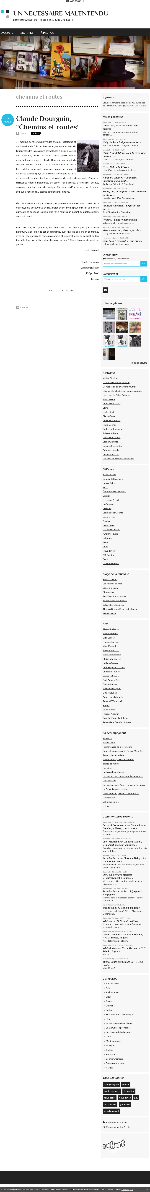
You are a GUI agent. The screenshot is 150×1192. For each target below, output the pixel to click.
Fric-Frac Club (109, 780)
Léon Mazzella (111, 841)
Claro (105, 407)
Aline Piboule (109, 613)
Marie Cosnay (109, 424)
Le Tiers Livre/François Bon (116, 382)
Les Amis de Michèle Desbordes (118, 458)
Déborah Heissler (111, 450)
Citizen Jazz (108, 592)
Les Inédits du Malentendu (119, 1032)
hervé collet (109, 1097)
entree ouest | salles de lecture (118, 759)
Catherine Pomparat (113, 429)
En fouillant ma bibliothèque (119, 1014)
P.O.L (105, 487)
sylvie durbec (110, 948)
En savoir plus (127, 1189)
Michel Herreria (110, 633)
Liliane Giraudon (111, 441)
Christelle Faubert (111, 671)
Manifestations (113, 1041)
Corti (105, 559)
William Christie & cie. (113, 605)
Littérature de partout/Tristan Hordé (121, 793)
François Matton (111, 642)
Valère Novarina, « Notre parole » (122, 230)
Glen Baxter (108, 637)
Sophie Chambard (114, 1058)
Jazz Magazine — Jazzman (115, 596)
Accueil (7, 32)
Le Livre (106, 806)
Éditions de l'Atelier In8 (114, 491)
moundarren (125, 1097)
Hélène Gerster (110, 663)
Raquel (106, 705)
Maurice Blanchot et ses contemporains (122, 391)
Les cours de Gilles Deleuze (116, 395)
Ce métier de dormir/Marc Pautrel (119, 386)
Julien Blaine (109, 399)
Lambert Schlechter (112, 446)
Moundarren (109, 550)
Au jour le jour (113, 992)
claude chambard (112, 934)
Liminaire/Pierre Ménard (114, 772)
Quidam (106, 521)
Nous (105, 542)
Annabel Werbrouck (112, 701)
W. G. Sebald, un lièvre (127, 907)
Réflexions (111, 1054)
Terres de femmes (112, 763)
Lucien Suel (108, 412)
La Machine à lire (111, 801)
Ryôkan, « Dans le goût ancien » (121, 219)
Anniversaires (112, 983)
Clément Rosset (111, 454)
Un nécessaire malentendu (60, 13)
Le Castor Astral (111, 500)
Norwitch (107, 768)
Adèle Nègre (109, 709)
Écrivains (110, 1005)
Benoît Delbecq (110, 579)
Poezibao (107, 738)
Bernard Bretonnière (114, 825)
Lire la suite (140, 105)
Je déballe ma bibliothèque (119, 1023)
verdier (125, 1084)
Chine (109, 1001)
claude (106, 907)
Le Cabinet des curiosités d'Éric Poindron (123, 776)
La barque (107, 538)
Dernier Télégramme (113, 479)
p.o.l (136, 1097)
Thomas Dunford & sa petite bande (120, 609)
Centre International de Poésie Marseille (123, 751)
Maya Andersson (111, 650)
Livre (108, 1036)
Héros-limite (109, 483)
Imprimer (22, 308)
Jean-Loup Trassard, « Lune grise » (122, 240)
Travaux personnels (115, 1063)
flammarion (129, 1091)
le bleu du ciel (109, 474)
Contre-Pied (109, 517)
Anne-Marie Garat (111, 403)
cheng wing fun (111, 1084)
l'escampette (110, 1104)
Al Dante (107, 508)
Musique (110, 1045)
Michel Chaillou (110, 378)
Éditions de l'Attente (113, 512)
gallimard (125, 1104)
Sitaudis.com (109, 742)
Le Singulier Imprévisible (118, 1027)
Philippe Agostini (111, 713)
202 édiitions (109, 555)
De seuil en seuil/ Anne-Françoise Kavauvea (124, 785)
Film (108, 1019)
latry (105, 874)
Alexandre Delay (111, 629)
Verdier (106, 495)
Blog (108, 996)
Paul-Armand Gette (112, 680)
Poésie (109, 1050)
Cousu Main (108, 525)
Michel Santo (110, 962)
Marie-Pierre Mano (112, 654)
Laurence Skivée (111, 675)
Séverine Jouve (111, 858)
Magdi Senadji (109, 646)
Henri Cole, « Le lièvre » (116, 167)
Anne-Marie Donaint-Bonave (117, 722)
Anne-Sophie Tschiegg (114, 667)
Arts (108, 987)
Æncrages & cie (110, 533)
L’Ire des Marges (111, 563)
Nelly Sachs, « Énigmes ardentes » (122, 142)
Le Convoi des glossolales (115, 789)
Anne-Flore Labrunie (113, 697)
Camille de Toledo (111, 437)
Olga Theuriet (110, 692)
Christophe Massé (112, 659)
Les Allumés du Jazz (112, 583)
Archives (26, 32)
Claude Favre (109, 416)
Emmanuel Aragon (112, 688)
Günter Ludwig (110, 684)
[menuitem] (8, 32)
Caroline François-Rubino (115, 718)
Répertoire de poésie (113, 755)
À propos (47, 32)
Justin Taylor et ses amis (115, 600)
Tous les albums (139, 362)
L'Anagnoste (109, 797)
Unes (105, 546)
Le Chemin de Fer (111, 529)
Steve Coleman (110, 587)
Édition (109, 1010)
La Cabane (108, 504)
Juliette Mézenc (110, 433)
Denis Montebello (111, 420)
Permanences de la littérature (117, 746)
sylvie (106, 921)
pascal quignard (111, 1111)
